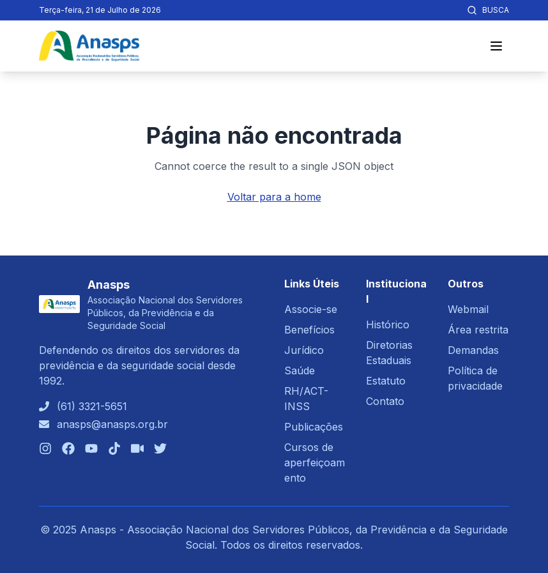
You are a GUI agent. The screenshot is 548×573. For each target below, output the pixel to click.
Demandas (473, 350)
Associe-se (310, 309)
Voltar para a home (274, 196)
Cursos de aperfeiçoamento (314, 462)
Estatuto (386, 380)
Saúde (299, 370)
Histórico (387, 324)
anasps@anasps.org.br (112, 424)
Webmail (468, 309)
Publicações (313, 426)
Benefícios (309, 329)
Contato (385, 401)
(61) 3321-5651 (92, 406)
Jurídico (304, 350)
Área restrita (478, 329)
